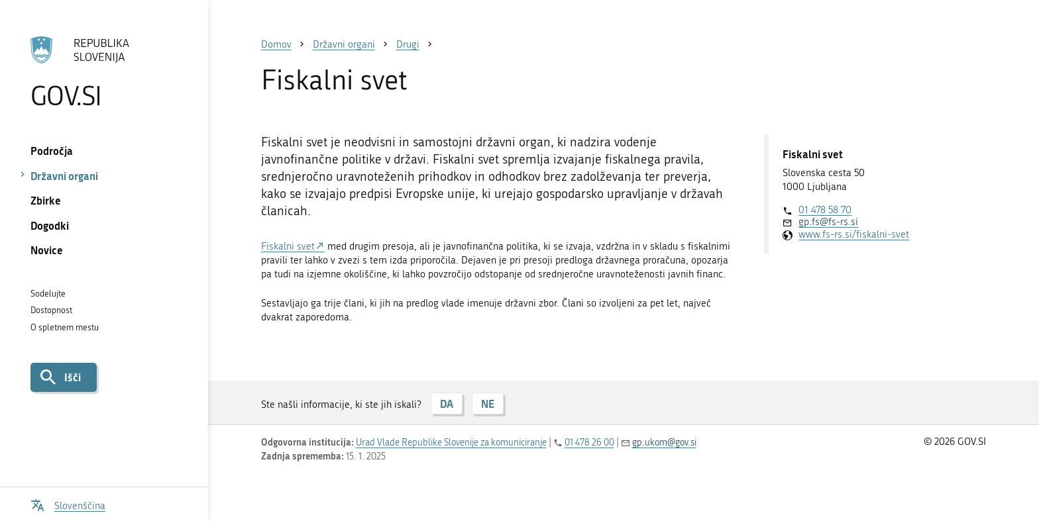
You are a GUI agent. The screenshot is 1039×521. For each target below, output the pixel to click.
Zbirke (45, 200)
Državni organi (64, 175)
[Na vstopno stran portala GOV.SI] (103, 72)
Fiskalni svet (288, 246)
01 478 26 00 (589, 442)
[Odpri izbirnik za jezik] (68, 504)
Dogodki (49, 225)
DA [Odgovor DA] (446, 403)
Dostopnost (51, 310)
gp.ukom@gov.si (664, 442)
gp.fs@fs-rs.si (828, 222)
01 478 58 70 (824, 210)
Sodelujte (48, 294)
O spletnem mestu (64, 327)
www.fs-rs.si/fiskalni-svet (853, 234)
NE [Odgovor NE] (487, 403)
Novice (46, 250)
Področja (51, 150)
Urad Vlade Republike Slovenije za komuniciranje (451, 442)
